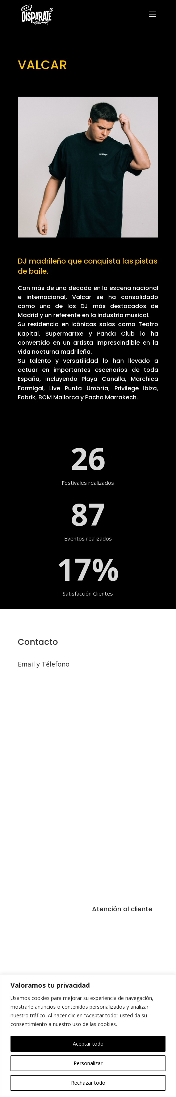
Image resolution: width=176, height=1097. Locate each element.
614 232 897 (32, 675)
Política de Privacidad (124, 949)
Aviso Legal (108, 920)
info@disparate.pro (40, 683)
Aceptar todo (88, 1043)
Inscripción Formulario (124, 963)
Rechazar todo (88, 1082)
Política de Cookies (120, 934)
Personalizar (88, 1063)
